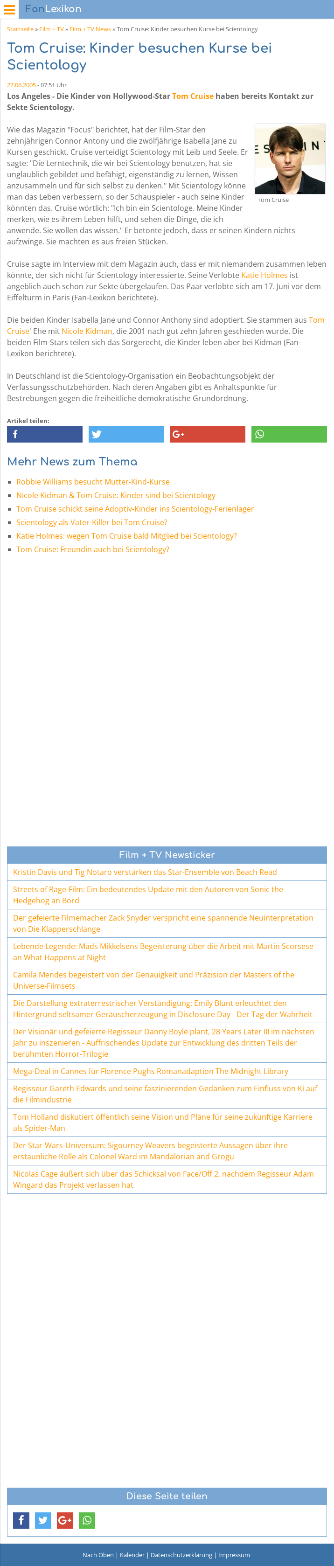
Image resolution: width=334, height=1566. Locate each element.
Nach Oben (98, 1555)
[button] (45, 434)
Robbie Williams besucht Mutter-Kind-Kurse (93, 482)
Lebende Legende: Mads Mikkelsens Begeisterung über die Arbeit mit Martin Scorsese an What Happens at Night (163, 952)
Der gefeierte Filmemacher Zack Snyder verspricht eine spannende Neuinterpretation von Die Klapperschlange (163, 923)
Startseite (20, 29)
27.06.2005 (21, 85)
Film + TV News (90, 29)
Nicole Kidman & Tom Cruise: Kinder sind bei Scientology (116, 495)
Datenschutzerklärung (181, 1555)
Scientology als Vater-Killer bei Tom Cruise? (91, 522)
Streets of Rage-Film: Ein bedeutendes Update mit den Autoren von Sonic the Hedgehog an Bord (148, 895)
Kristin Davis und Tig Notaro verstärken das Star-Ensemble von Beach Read (145, 872)
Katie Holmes (264, 275)
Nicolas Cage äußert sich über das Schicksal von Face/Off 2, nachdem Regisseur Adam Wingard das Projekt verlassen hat (163, 1179)
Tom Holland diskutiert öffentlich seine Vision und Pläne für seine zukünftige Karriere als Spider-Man (163, 1122)
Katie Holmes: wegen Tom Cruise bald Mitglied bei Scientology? (126, 536)
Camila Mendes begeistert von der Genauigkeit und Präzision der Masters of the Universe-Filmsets (153, 980)
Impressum (234, 1555)
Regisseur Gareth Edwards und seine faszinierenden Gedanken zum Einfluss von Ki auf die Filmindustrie (165, 1094)
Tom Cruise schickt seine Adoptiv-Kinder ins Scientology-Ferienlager (135, 509)
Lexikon (54, 9)
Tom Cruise (193, 96)
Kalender (132, 1555)
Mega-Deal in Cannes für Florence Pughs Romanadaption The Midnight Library (150, 1071)
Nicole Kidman (87, 331)
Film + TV (51, 29)
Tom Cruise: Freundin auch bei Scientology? (92, 549)
